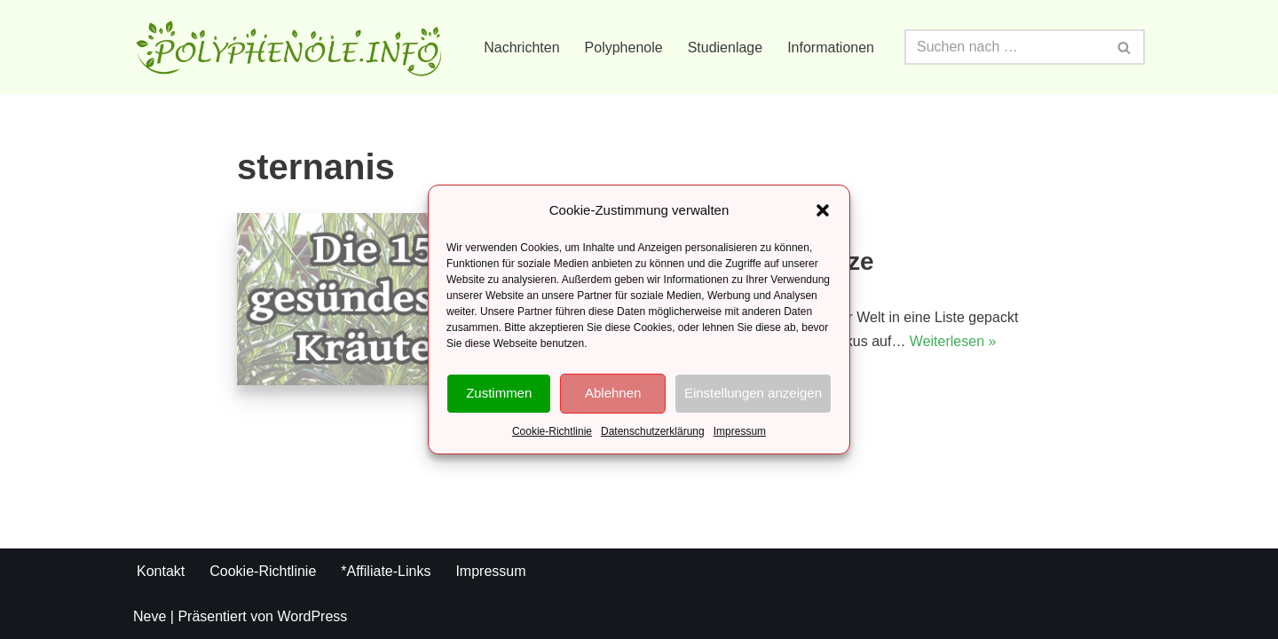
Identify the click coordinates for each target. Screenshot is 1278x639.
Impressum (740, 431)
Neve (149, 616)
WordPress (312, 616)
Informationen (830, 47)
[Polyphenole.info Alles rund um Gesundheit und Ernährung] (288, 47)
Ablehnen (613, 392)
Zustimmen (499, 392)
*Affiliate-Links (385, 571)
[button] (823, 210)
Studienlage (725, 47)
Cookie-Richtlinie (552, 431)
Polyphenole (624, 47)
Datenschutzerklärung (653, 431)
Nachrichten (521, 47)
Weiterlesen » (953, 341)
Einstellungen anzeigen (753, 392)
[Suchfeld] (1004, 47)
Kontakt (161, 571)
